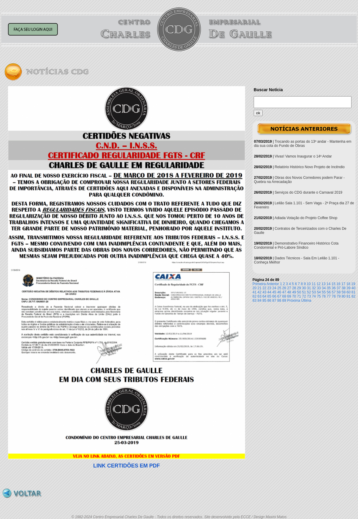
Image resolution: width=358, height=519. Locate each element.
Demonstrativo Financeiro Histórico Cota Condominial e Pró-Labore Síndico (296, 245)
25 (279, 288)
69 (289, 296)
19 (353, 284)
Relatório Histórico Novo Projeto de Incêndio (310, 167)
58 (339, 292)
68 (284, 296)
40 (353, 288)
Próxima (293, 300)
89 (284, 300)
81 (348, 296)
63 (259, 296)
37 (339, 288)
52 (309, 292)
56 (329, 292)
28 (294, 288)
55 (324, 292)
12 (318, 284)
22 (264, 288)
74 (314, 296)
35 (329, 288)
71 (299, 296)
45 (274, 292)
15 (333, 284)
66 (274, 296)
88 (279, 300)
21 (259, 288)
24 (274, 288)
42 (259, 292)
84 (259, 300)
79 (339, 296)
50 (299, 292)
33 (319, 288)
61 (353, 292)
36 (333, 288)
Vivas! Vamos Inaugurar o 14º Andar (303, 156)
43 (264, 292)
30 (304, 288)
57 (333, 292)
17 (343, 284)
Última (306, 300)
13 (323, 284)
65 (269, 296)
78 (333, 296)
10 (309, 284)
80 (344, 296)
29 (299, 288)
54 (319, 292)
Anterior (272, 284)
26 (284, 288)
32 (314, 288)
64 (264, 296)
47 (284, 292)
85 (264, 300)
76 (324, 296)
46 (279, 292)
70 (294, 296)
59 (344, 292)
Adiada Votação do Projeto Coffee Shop (305, 218)
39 (348, 288)
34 (324, 288)
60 (348, 292)
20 (254, 288)
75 (319, 296)
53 (314, 292)
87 (274, 300)
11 (314, 284)
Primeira (259, 284)
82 (353, 296)
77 (329, 296)
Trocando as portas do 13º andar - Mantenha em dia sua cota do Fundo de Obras (302, 143)
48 (289, 292)
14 (328, 284)
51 (304, 292)
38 (344, 288)
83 (254, 300)
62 (254, 296)
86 (269, 300)
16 (338, 284)
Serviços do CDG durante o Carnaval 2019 (308, 192)
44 (269, 292)
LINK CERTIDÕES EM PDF (126, 466)
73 (309, 296)
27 (289, 288)
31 (309, 288)
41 (254, 292)
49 (294, 292)
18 (348, 284)
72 (304, 296)
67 (279, 296)
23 (269, 288)
